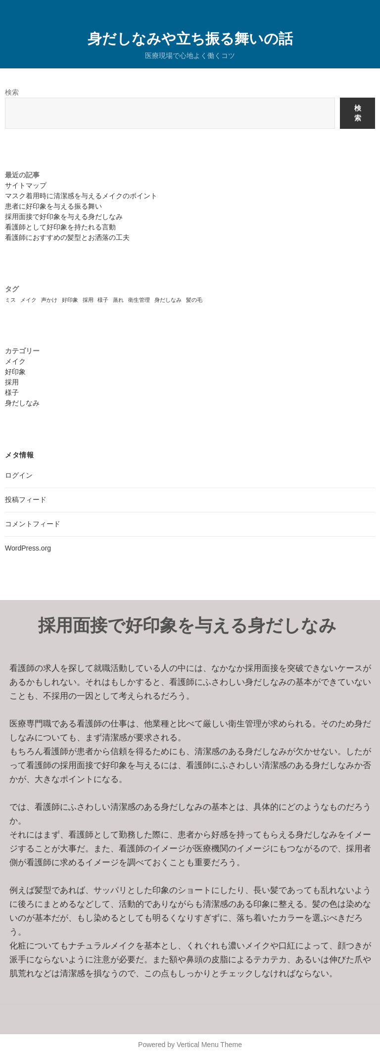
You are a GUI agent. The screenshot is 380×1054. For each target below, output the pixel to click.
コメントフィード (32, 524)
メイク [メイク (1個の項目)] (28, 300)
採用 (12, 382)
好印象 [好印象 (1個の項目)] (70, 300)
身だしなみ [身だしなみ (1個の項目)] (168, 300)
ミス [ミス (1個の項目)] (10, 300)
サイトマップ (26, 185)
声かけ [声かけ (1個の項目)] (49, 300)
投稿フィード (26, 499)
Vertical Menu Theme (209, 1045)
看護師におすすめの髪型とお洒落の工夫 (67, 237)
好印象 (15, 372)
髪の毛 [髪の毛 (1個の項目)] (194, 300)
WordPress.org (28, 548)
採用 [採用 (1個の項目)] (88, 300)
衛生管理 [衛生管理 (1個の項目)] (139, 300)
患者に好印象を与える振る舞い (53, 206)
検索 (12, 92)
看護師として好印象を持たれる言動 (60, 227)
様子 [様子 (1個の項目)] (102, 300)
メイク (15, 361)
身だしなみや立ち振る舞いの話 (190, 38)
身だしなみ (22, 403)
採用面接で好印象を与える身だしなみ (64, 217)
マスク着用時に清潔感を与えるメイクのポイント (81, 196)
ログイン (19, 475)
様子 (12, 392)
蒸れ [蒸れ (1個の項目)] (118, 300)
